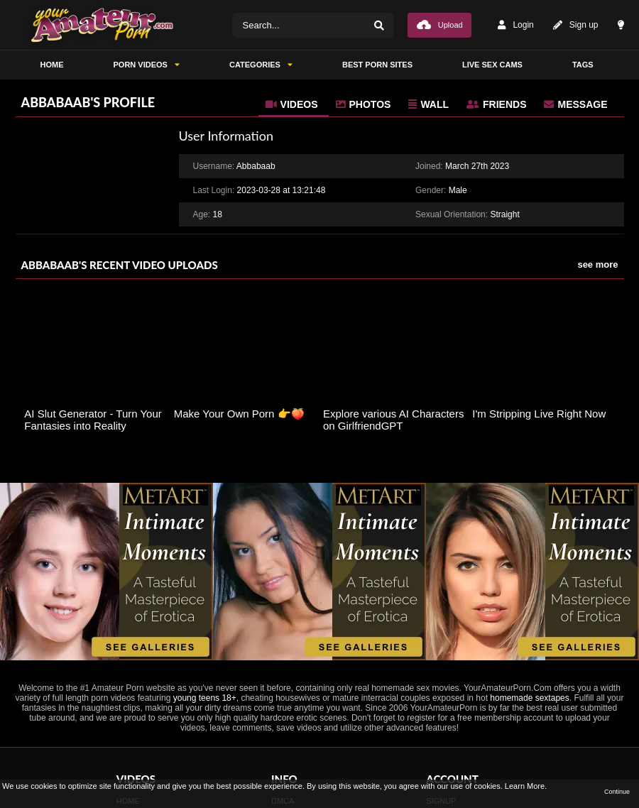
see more (597, 264)
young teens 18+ (204, 698)
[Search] (379, 25)
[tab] (293, 104)
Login (515, 25)
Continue (617, 791)
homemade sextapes (529, 698)
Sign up (576, 25)
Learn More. (526, 786)
